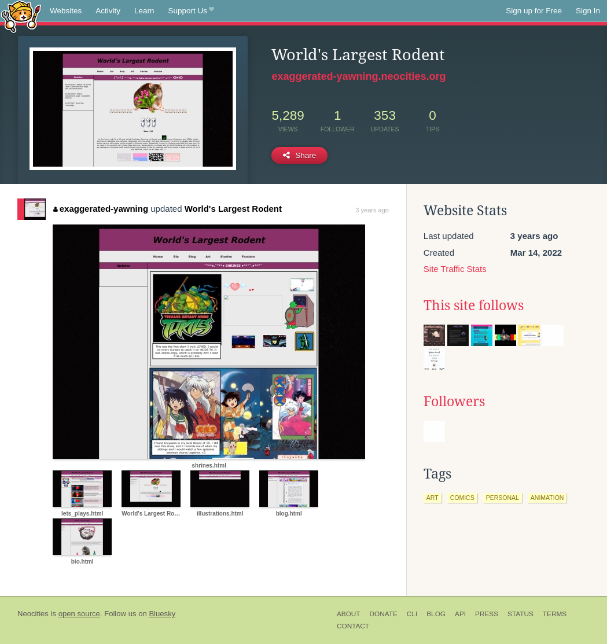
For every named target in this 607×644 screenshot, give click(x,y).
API (460, 614)
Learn (144, 10)
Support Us (191, 11)
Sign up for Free (534, 10)
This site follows (474, 305)
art (432, 497)
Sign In (588, 10)
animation (547, 497)
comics (462, 497)
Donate (384, 614)
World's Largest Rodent (233, 209)
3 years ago (371, 210)
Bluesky (162, 613)
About (348, 614)
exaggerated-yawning (100, 209)
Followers (454, 401)
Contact (353, 626)
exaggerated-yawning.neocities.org (358, 76)
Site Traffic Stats (455, 269)
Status (520, 614)
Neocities (33, 613)
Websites (66, 10)
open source (79, 613)
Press (486, 614)
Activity (107, 10)
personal (502, 497)
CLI (412, 614)
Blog (436, 614)
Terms (554, 614)
